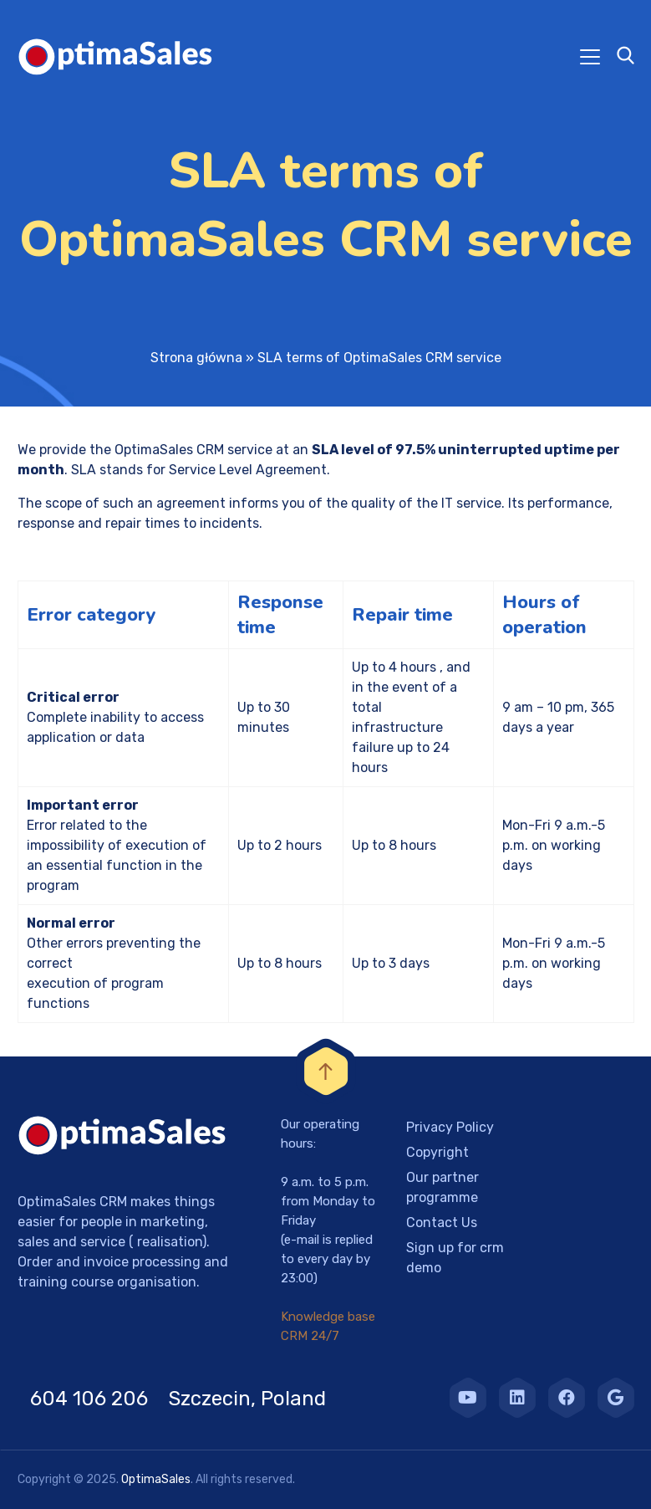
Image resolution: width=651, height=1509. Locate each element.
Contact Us (441, 1222)
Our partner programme (442, 1187)
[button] (33, 1475)
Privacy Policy (450, 1127)
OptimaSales (156, 1479)
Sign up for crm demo (455, 1258)
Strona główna (196, 358)
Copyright (437, 1152)
